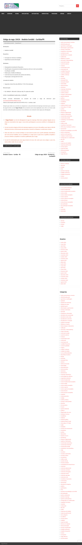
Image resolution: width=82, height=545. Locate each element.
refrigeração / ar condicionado (68, 137)
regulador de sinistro (65, 502)
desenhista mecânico (65, 354)
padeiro (62, 486)
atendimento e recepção (66, 54)
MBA (62, 207)
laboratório (63, 433)
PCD (62, 169)
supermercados (64, 148)
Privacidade (54, 13)
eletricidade (63, 83)
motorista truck (64, 477)
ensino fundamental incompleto (68, 191)
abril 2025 (63, 267)
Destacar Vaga (35, 13)
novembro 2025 (64, 255)
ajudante (63, 300)
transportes (63, 152)
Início (3, 13)
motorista (63, 466)
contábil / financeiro (8, 145)
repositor (63, 504)
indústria (63, 103)
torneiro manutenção (66, 527)
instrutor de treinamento (66, 428)
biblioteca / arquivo (65, 58)
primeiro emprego (65, 170)
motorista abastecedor (66, 468)
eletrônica (63, 87)
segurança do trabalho (66, 143)
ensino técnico (64, 200)
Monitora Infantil (65, 462)
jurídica (62, 108)
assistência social (65, 53)
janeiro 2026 (64, 251)
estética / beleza (64, 92)
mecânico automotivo (66, 453)
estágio (62, 167)
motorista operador (65, 475)
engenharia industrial (66, 378)
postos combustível (65, 132)
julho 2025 (63, 262)
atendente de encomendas (67, 315)
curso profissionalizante (66, 187)
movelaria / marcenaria (66, 125)
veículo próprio (64, 178)
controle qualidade (65, 72)
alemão (62, 220)
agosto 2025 (64, 260)
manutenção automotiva (66, 116)
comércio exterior (65, 63)
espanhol (63, 222)
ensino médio (64, 193)
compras (63, 65)
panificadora (63, 487)
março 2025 (63, 269)
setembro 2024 (64, 280)
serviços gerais (64, 146)
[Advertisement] (41, 25)
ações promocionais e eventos (68, 42)
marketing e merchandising (67, 119)
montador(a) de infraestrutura (68, 464)
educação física (64, 80)
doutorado (63, 211)
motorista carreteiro (65, 469)
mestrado (63, 209)
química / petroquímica (66, 134)
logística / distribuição (66, 114)
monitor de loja (64, 460)
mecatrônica (63, 457)
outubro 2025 (64, 256)
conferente (63, 340)
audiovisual (63, 56)
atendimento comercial (66, 318)
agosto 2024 (64, 282)
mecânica (63, 121)
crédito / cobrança (65, 74)
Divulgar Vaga (25, 13)
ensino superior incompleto (67, 198)
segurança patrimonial (66, 144)
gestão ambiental (65, 96)
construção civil (64, 69)
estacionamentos (65, 90)
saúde (62, 141)
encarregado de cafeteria (66, 376)
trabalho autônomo (65, 172)
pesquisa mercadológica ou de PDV (69, 130)
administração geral (65, 44)
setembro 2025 (64, 258)
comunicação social (65, 67)
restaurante (63, 505)
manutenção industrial (66, 444)
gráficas (62, 98)
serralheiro (63, 516)
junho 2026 (63, 242)
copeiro (62, 347)
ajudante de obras (65, 304)
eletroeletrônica (64, 367)
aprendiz (63, 165)
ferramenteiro (64, 405)
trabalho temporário (65, 174)
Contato (69, 13)
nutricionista (64, 480)
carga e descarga (64, 331)
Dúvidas (62, 13)
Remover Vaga (45, 13)
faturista (63, 403)
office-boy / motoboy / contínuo (68, 126)
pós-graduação (64, 203)
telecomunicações (65, 150)
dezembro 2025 (64, 253)
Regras (17, 13)
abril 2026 (63, 246)
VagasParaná (18, 43)
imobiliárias (63, 101)
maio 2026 (63, 244)
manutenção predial (65, 117)
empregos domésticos (66, 89)
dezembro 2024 (64, 274)
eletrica (62, 361)
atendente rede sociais (66, 317)
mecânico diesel (64, 455)
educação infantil (65, 81)
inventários (63, 430)
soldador (63, 520)
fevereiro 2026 (64, 249)
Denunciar (9, 13)
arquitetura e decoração (66, 51)
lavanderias (63, 110)
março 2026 (63, 247)
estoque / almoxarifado (66, 94)
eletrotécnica (64, 372)
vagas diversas (64, 153)
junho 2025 (63, 264)
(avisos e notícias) (65, 163)
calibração (63, 327)
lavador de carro (64, 435)
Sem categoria (64, 514)
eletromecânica (64, 85)
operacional (63, 128)
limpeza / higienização (66, 112)
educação (63, 78)
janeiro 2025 (64, 273)
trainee (62, 176)
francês (62, 224)
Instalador (63, 426)
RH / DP (63, 139)
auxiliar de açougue (65, 322)
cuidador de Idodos (65, 351)
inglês (62, 226)
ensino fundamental (65, 189)
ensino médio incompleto (66, 194)
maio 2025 (63, 265)
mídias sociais (64, 123)
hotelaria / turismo (65, 99)
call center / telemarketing (67, 60)
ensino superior (17, 145)
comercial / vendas (65, 62)
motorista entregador (66, 471)
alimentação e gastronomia (67, 47)
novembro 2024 (64, 276)
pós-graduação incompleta (67, 205)
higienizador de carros (66, 412)
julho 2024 (63, 283)
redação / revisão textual (66, 135)
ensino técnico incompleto (67, 202)
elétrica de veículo (65, 363)
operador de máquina (66, 484)
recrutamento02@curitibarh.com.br (12, 100)
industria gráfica (64, 419)
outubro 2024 (64, 278)
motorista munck (65, 473)
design (62, 76)
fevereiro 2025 (64, 271)
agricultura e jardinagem (66, 45)
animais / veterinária (65, 49)
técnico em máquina (65, 523)
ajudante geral (64, 306)
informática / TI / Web (66, 107)
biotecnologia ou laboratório (67, 326)
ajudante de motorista (66, 302)
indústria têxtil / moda (66, 105)
